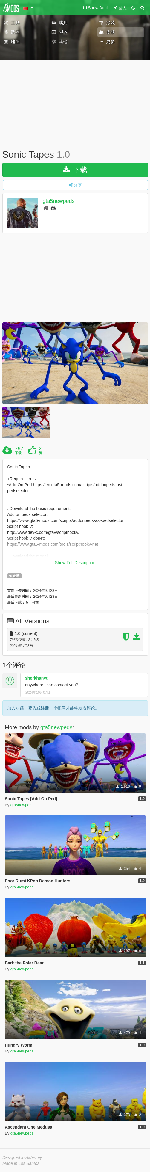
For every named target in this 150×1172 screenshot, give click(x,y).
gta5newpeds (59, 201)
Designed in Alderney (22, 1157)
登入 (32, 708)
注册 (45, 708)
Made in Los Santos (20, 1163)
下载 (75, 170)
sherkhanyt (36, 678)
